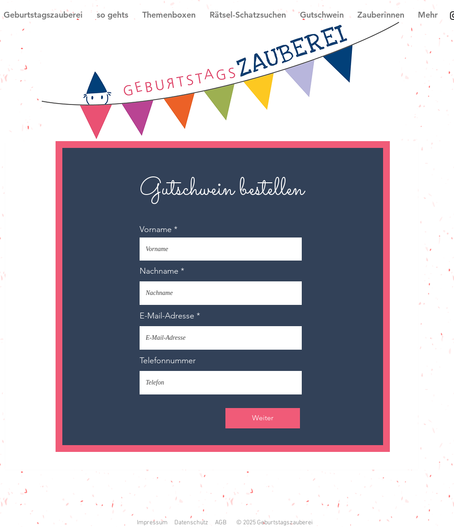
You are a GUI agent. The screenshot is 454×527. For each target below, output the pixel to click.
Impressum (152, 523)
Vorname (156, 229)
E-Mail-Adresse (167, 316)
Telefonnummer (168, 360)
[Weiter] (262, 418)
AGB (220, 523)
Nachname (159, 271)
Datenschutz (191, 523)
